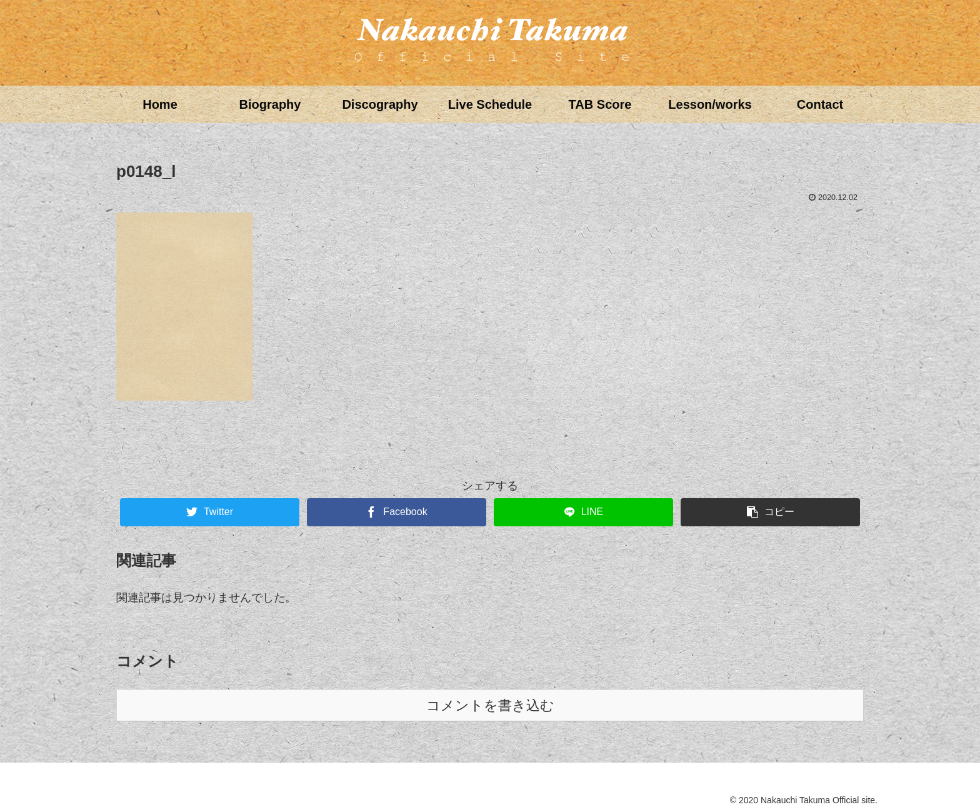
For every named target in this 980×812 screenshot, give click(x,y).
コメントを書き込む (490, 705)
